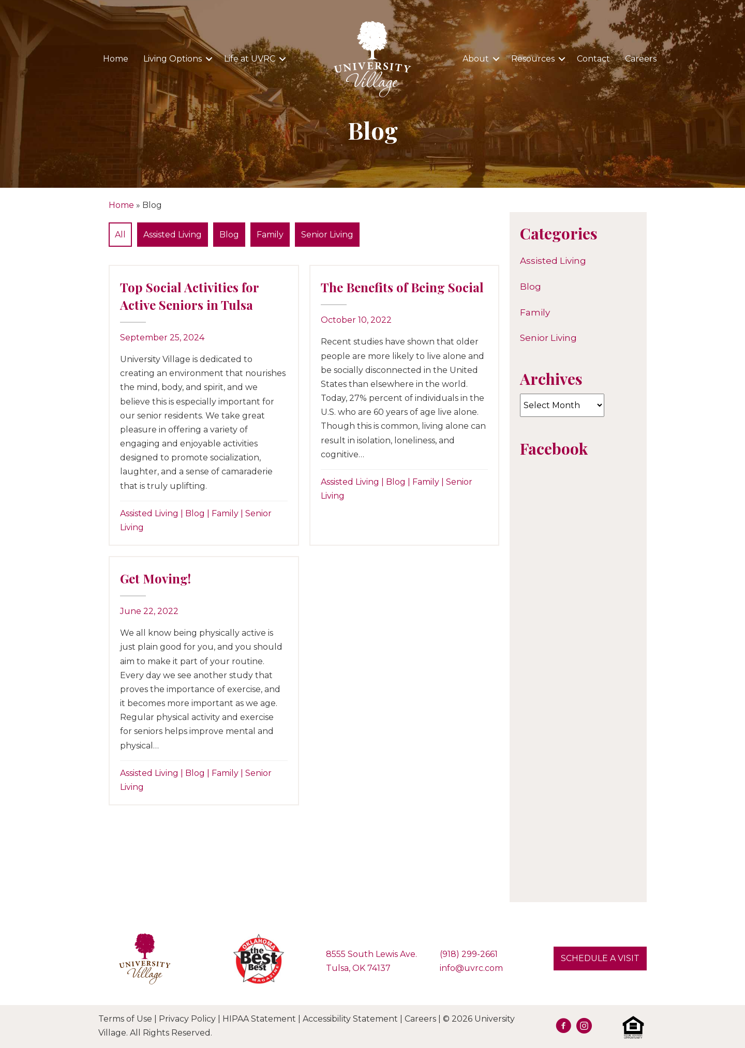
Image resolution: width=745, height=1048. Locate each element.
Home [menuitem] (115, 59)
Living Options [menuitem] (172, 59)
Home (121, 205)
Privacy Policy (187, 1019)
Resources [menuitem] (533, 59)
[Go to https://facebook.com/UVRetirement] (563, 1027)
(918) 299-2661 (469, 954)
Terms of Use (125, 1019)
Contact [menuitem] (593, 59)
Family (270, 234)
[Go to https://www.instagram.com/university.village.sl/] (584, 1027)
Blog (229, 234)
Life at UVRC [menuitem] (249, 59)
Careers (420, 1019)
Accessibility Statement (350, 1019)
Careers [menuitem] (641, 59)
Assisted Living (172, 234)
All (120, 234)
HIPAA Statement (259, 1019)
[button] (209, 59)
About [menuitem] (476, 59)
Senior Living (327, 234)
